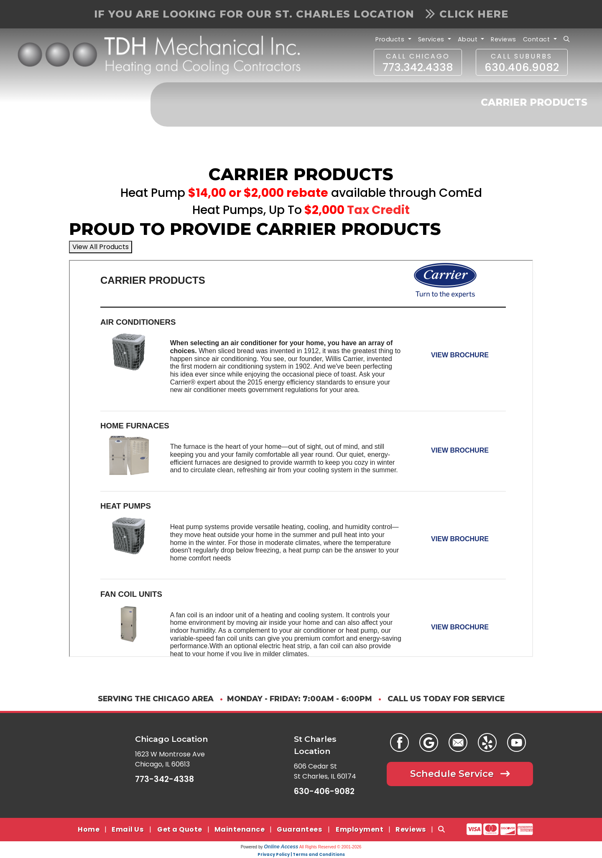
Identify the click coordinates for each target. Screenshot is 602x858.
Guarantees (299, 829)
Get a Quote (179, 829)
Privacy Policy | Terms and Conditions (301, 854)
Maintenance (239, 829)
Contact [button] (537, 39)
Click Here (466, 14)
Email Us (127, 829)
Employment (359, 829)
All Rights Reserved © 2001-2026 (330, 847)
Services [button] (432, 39)
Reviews (503, 39)
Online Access (281, 847)
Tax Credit (378, 210)
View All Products (100, 247)
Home (88, 829)
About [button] (469, 39)
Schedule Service (460, 773)
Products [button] (390, 39)
